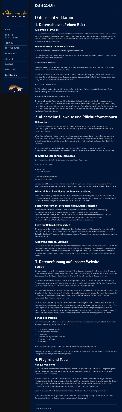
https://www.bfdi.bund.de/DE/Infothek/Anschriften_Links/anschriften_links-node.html (64, 220)
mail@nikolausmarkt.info (48, 177)
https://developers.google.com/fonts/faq (91, 396)
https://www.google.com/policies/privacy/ (74, 398)
